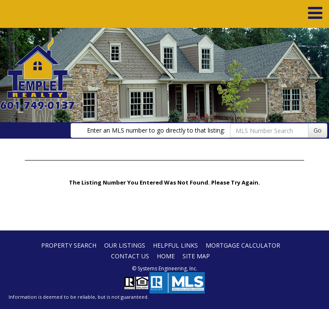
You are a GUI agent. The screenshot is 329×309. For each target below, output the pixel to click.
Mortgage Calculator (243, 245)
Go (318, 130)
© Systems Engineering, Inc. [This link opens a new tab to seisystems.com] (164, 268)
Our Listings (124, 245)
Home (166, 256)
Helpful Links (175, 245)
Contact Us (130, 256)
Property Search (68, 245)
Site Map (196, 256)
